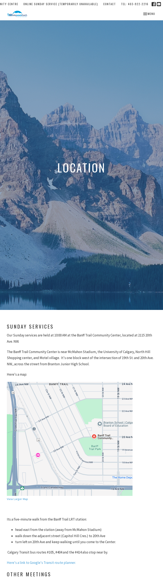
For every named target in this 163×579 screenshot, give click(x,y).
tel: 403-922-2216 (134, 4)
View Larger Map (17, 499)
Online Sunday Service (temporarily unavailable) (60, 4)
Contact (109, 4)
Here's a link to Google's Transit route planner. (41, 562)
